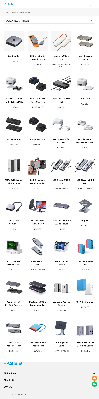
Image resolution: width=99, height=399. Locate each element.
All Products (10, 373)
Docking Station (24, 12)
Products (13, 12)
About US (9, 380)
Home (6, 12)
